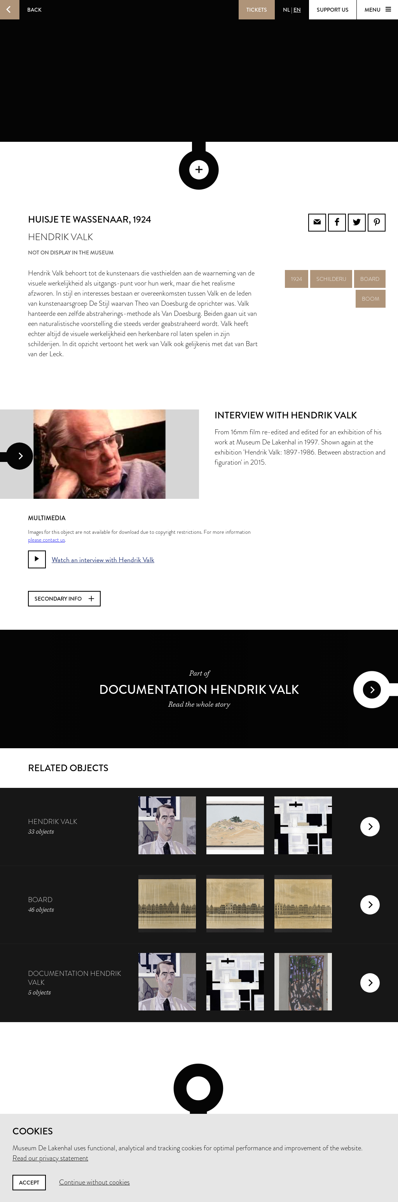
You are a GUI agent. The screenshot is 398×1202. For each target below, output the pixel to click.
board (369, 226)
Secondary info (64, 546)
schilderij (331, 226)
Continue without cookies (94, 1182)
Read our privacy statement (50, 1158)
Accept (29, 1182)
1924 (296, 226)
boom (370, 246)
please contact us (46, 487)
